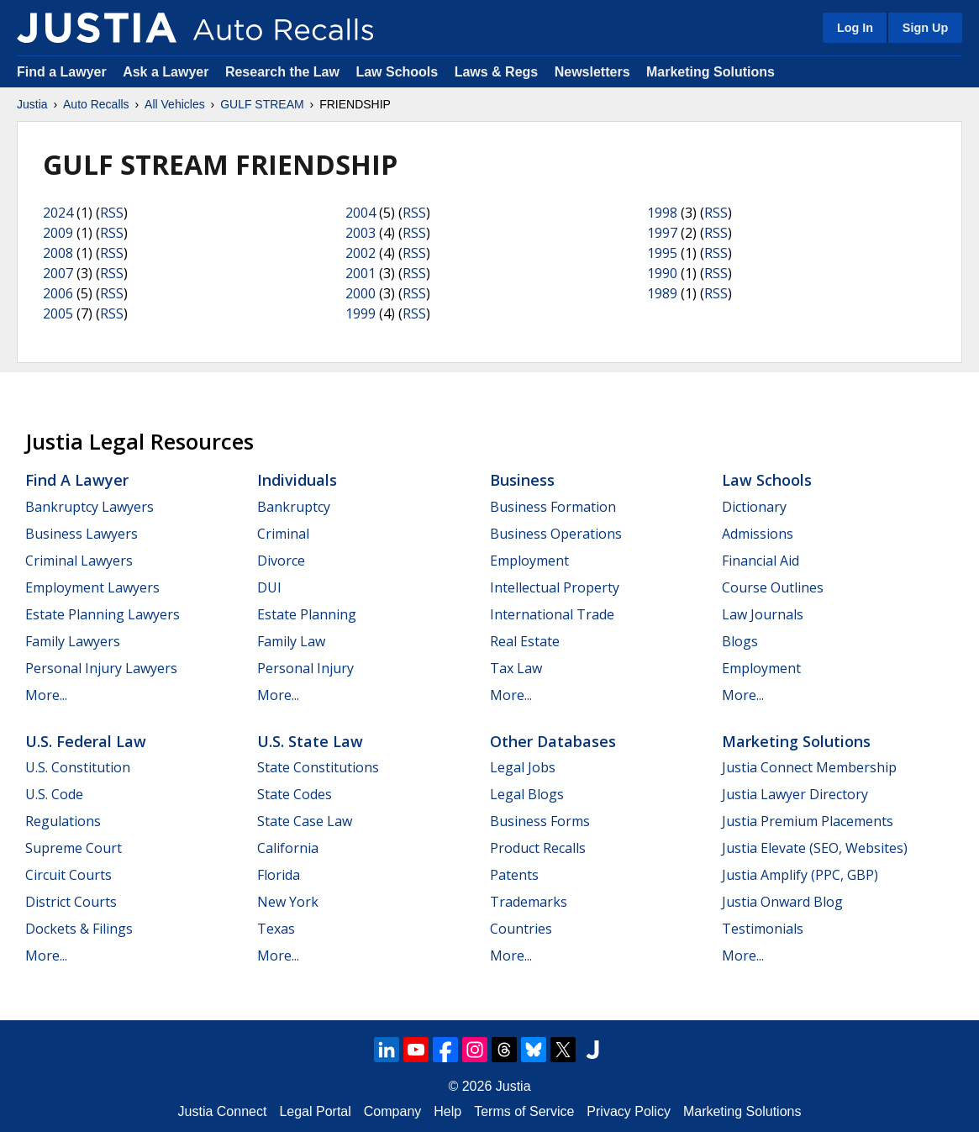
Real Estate (525, 641)
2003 (360, 233)
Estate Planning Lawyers (102, 614)
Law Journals (762, 614)
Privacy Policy (629, 1111)
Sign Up (925, 27)
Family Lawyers (72, 641)
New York (287, 901)
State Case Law (304, 821)
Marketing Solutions (710, 72)
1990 (662, 273)
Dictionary (754, 507)
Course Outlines (773, 587)
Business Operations (556, 533)
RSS (112, 212)
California (287, 848)
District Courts (71, 901)
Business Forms (540, 821)
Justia (32, 104)
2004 (360, 212)
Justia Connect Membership (809, 767)
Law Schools (396, 72)
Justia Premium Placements (807, 821)
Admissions (757, 533)
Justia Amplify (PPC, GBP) (800, 875)
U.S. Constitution (77, 767)
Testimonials (762, 928)
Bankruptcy (293, 507)
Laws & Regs (497, 72)
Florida (278, 875)
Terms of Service (524, 1111)
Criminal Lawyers (79, 560)
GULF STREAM (262, 104)
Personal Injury (305, 668)
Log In (855, 27)
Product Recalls (538, 848)
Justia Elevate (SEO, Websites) (815, 848)
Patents (514, 875)
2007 (58, 273)
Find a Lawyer (62, 72)
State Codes (294, 794)
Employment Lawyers (92, 587)
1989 (662, 293)
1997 (662, 233)
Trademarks (528, 901)
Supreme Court (73, 848)
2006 (58, 293)
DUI (269, 587)
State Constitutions (318, 767)
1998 (662, 212)
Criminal (283, 533)
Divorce (281, 560)
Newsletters (592, 72)
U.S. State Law (310, 741)
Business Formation (553, 507)
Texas (276, 928)
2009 (58, 233)
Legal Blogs (527, 794)
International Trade (552, 614)
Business (522, 480)
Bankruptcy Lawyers (89, 507)
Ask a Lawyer (168, 72)
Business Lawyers (81, 533)
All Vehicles (175, 104)
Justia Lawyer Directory (795, 794)
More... (46, 695)
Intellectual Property (554, 587)
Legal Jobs (522, 767)
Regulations (63, 821)
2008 (58, 253)
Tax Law (516, 668)
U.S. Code (54, 794)
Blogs (740, 641)
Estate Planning (306, 614)
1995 (662, 253)
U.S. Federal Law (85, 741)
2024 (58, 212)
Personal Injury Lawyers (101, 668)
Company (392, 1111)
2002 (360, 253)
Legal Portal (314, 1111)
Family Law (291, 641)
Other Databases (553, 741)
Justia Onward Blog (782, 901)
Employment (529, 560)
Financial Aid (760, 560)
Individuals (297, 480)
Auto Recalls (96, 104)
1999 (360, 313)
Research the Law (282, 72)
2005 (58, 313)
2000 (360, 293)
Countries (521, 928)
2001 (360, 273)
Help (447, 1111)
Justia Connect (222, 1111)
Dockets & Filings (79, 928)
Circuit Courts (68, 875)
